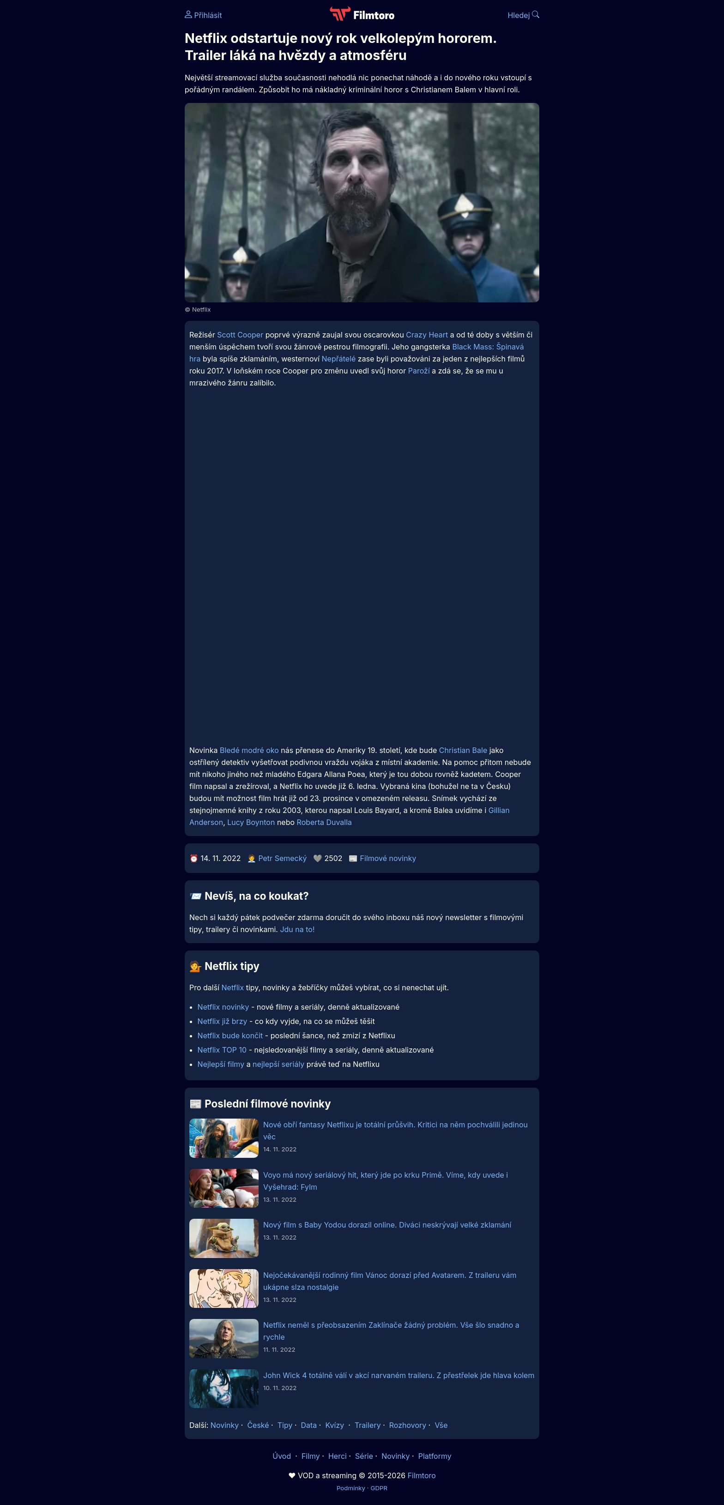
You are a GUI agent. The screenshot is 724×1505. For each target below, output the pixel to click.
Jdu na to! (297, 929)
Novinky (225, 1425)
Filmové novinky (388, 858)
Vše (440, 1425)
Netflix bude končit (230, 1035)
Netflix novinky (223, 1006)
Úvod (282, 1456)
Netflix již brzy (222, 1021)
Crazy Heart (427, 334)
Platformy (435, 1456)
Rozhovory (408, 1425)
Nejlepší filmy (221, 1064)
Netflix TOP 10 (222, 1049)
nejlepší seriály (278, 1064)
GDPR (378, 1488)
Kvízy (334, 1425)
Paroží (419, 370)
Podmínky (351, 1488)
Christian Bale (463, 750)
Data (309, 1425)
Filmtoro (422, 1475)
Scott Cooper (240, 334)
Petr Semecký (282, 858)
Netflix (233, 987)
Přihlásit (203, 15)
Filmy (311, 1456)
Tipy (285, 1425)
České (258, 1425)
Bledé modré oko (249, 750)
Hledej (523, 15)
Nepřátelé (339, 358)
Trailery (368, 1425)
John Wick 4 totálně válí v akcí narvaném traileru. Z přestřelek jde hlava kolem (398, 1375)
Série (364, 1456)
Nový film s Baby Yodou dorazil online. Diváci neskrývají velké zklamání (387, 1224)
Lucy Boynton (251, 822)
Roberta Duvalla (324, 822)
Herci (337, 1456)
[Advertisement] (117, 142)
